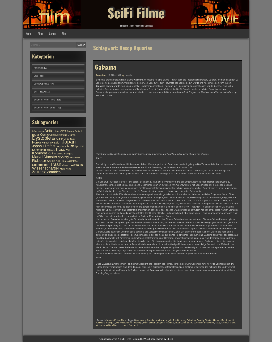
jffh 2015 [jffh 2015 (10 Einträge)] (80, 146)
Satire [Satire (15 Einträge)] (51, 161)
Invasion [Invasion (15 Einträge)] (55, 142)
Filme (40, 34)
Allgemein (39, 67)
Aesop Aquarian (147, 320)
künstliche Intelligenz (105, 323)
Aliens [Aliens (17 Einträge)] (61, 131)
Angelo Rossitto (172, 320)
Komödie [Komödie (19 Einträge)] (39, 153)
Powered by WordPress (143, 339)
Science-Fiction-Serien (45, 107)
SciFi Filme (136, 12)
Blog (64, 34)
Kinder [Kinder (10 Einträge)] (52, 150)
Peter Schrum (149, 323)
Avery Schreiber (188, 320)
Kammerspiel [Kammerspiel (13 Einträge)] (40, 149)
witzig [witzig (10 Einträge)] (62, 169)
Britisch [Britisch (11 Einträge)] (78, 131)
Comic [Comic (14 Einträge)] (44, 134)
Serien (52, 34)
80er (137, 320)
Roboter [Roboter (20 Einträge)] (39, 160)
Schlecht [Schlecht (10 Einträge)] (60, 161)
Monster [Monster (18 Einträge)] (50, 157)
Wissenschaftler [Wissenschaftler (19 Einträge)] (45, 168)
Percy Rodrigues (124, 323)
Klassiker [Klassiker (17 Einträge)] (63, 149)
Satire (189, 323)
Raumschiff (180, 323)
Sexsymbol (209, 323)
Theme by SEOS (164, 339)
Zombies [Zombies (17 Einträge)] (54, 172)
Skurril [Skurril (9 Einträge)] (67, 161)
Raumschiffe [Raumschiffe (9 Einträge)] (75, 157)
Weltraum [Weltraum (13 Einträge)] (77, 164)
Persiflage (137, 323)
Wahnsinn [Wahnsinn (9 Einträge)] (66, 165)
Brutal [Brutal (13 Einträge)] (36, 134)
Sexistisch (198, 323)
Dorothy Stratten (204, 320)
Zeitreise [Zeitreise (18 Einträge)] (39, 172)
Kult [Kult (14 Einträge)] (50, 153)
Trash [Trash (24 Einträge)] (55, 164)
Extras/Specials (41, 83)
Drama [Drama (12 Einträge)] (71, 134)
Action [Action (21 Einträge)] (50, 131)
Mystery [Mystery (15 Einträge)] (63, 157)
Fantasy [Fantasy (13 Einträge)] (70, 138)
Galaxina (105, 66)
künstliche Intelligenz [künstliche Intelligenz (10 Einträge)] (63, 154)
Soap (217, 323)
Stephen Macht (228, 323)
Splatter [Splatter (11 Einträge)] (74, 161)
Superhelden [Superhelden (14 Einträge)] (40, 165)
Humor (216, 320)
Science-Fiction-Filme (116, 320)
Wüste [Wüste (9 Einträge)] (68, 169)
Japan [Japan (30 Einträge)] (69, 142)
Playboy (160, 323)
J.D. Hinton (225, 320)
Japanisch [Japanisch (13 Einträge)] (62, 146)
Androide (160, 320)
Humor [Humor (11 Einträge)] (45, 142)
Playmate (169, 323)
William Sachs (112, 325)
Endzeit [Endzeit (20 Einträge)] (58, 138)
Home (28, 34)
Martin (129, 75)
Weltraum (100, 325)
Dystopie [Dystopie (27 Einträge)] (41, 138)
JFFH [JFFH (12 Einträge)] (72, 146)
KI (233, 320)
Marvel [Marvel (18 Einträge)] (37, 157)
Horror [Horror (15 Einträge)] (36, 142)
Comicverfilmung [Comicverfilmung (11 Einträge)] (58, 135)
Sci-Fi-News (40, 91)
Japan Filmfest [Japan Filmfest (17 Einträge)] (43, 146)
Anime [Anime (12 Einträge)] (70, 131)
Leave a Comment (129, 325)
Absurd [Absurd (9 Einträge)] (41, 131)
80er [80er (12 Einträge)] (34, 131)
